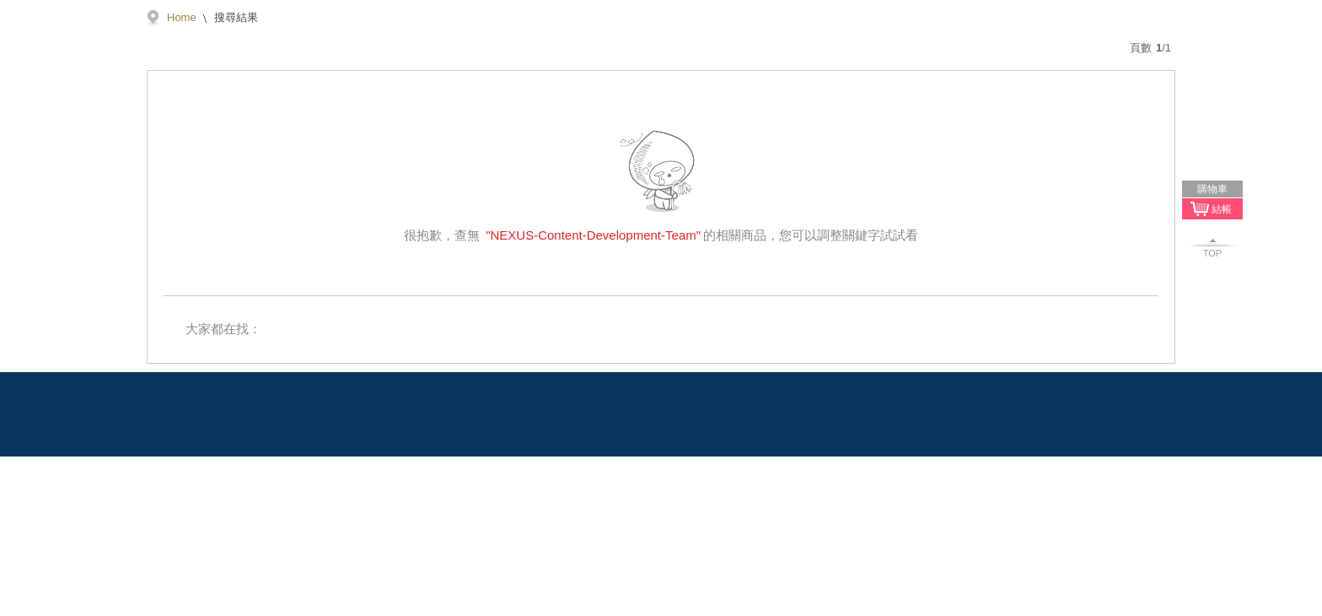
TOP (1212, 253)
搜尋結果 (235, 17)
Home (181, 17)
